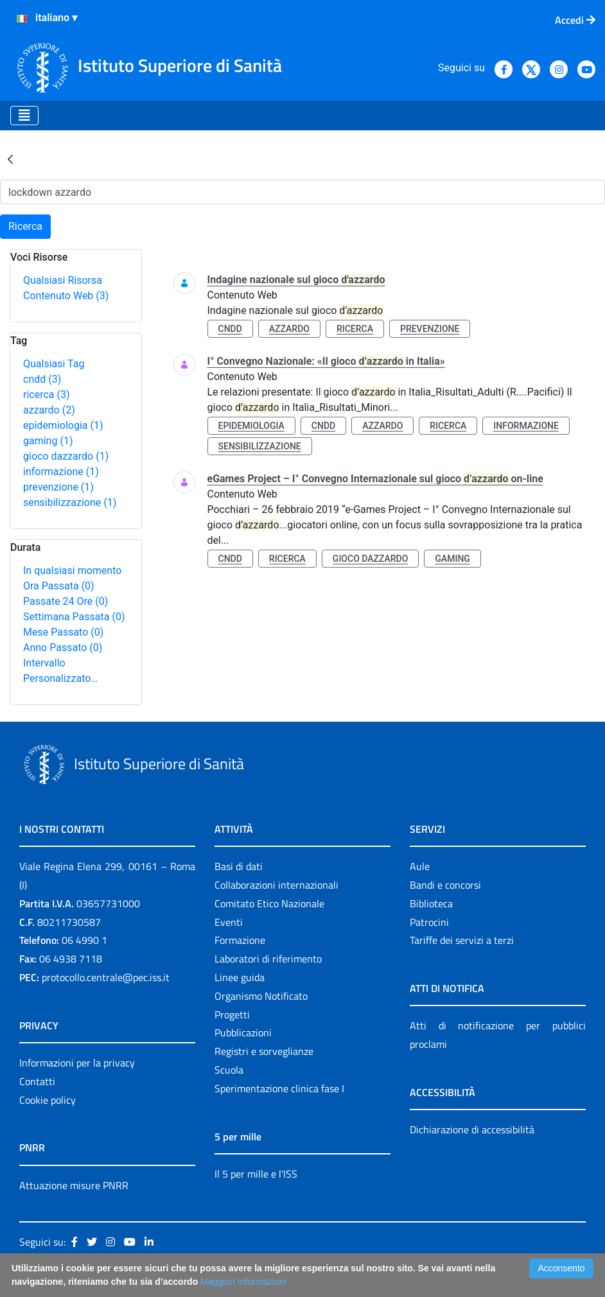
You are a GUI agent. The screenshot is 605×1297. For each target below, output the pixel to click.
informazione (61, 472)
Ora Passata (58, 586)
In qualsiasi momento (72, 570)
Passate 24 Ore (65, 601)
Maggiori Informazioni (243, 1281)
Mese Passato (63, 632)
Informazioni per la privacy (77, 1062)
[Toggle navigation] (24, 115)
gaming (48, 441)
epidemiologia (63, 425)
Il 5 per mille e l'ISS (256, 1173)
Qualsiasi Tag (53, 364)
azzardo (49, 410)
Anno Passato (62, 647)
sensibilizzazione (69, 502)
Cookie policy (47, 1100)
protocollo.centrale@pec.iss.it (106, 977)
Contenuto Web (66, 296)
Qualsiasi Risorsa (62, 280)
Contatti (37, 1081)
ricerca (46, 394)
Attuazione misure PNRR (73, 1185)
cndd (42, 379)
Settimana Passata (74, 617)
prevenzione (58, 487)
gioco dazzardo (66, 456)
